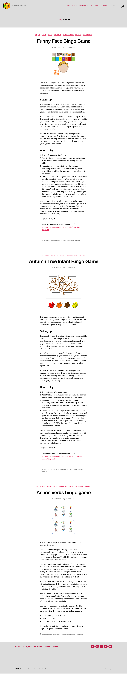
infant (68, 240)
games (64, 240)
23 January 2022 (70, 499)
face (56, 240)
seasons (80, 470)
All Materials (82, 6)
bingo (47, 240)
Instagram (27, 647)
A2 (39, 35)
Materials (57, 35)
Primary (79, 35)
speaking (44, 472)
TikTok (18, 647)
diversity (52, 240)
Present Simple (68, 35)
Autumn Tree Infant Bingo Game (63, 262)
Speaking (82, 255)
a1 (43, 240)
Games (43, 35)
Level (73, 6)
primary (72, 240)
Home (68, 6)
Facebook (38, 647)
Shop (96, 6)
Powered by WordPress (41, 669)
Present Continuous (75, 486)
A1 (35, 35)
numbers (75, 470)
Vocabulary (87, 35)
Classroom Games (26, 669)
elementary (61, 470)
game (59, 240)
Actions (42, 486)
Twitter (48, 647)
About (91, 6)
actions (46, 634)
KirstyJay (58, 47)
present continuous (66, 634)
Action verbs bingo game (63, 493)
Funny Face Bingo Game (63, 41)
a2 (45, 240)
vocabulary (78, 240)
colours (55, 470)
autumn (46, 470)
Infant (50, 35)
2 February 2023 (70, 47)
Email (56, 647)
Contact (104, 6)
